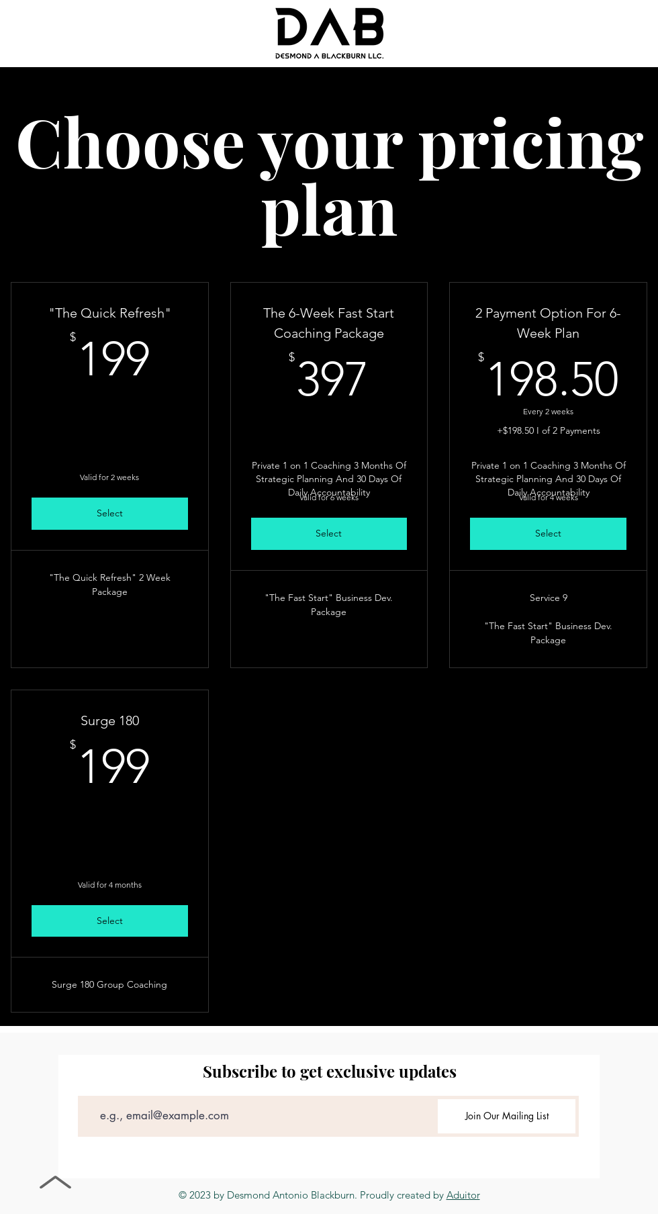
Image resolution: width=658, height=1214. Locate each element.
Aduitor (463, 1194)
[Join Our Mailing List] (506, 1116)
